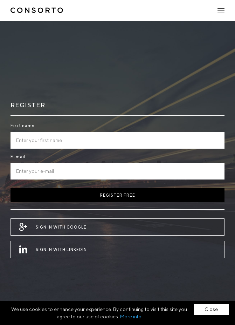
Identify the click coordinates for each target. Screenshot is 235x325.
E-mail (18, 156)
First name (23, 125)
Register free (117, 195)
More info (130, 316)
